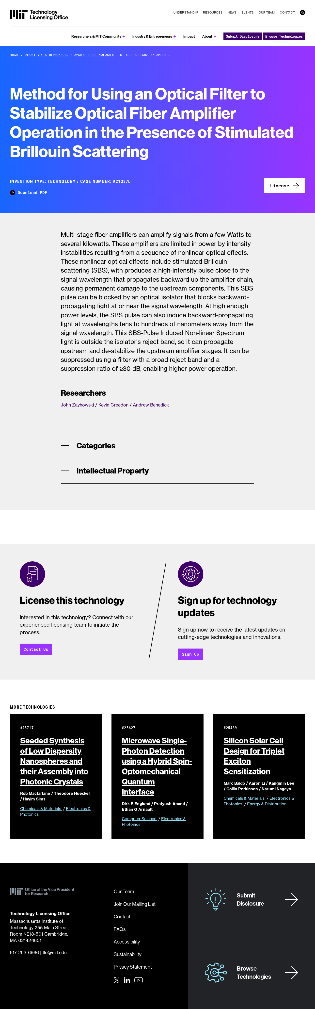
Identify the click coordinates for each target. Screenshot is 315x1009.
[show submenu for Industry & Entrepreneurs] (174, 36)
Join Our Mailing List (135, 904)
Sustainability (128, 954)
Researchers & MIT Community (96, 36)
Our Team (267, 12)
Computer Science (139, 818)
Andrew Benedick (151, 405)
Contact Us (36, 649)
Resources (213, 12)
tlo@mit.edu (55, 953)
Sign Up (190, 654)
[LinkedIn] (127, 980)
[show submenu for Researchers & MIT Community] (124, 36)
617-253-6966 (24, 953)
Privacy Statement (133, 967)
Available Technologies (94, 54)
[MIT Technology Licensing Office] (39, 15)
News (232, 12)
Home (14, 54)
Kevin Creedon (113, 405)
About (207, 36)
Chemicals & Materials (41, 808)
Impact (189, 36)
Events (248, 12)
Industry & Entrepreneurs (152, 36)
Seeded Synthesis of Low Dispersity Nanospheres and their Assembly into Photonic (55, 761)
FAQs (120, 929)
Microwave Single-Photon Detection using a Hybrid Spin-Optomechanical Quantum (157, 766)
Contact (287, 12)
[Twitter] (117, 980)
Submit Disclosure (242, 36)
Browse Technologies (284, 36)
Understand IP (185, 12)
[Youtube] (138, 980)
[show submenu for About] (215, 36)
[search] (302, 12)
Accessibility (127, 942)
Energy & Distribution (266, 804)
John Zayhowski (77, 405)
